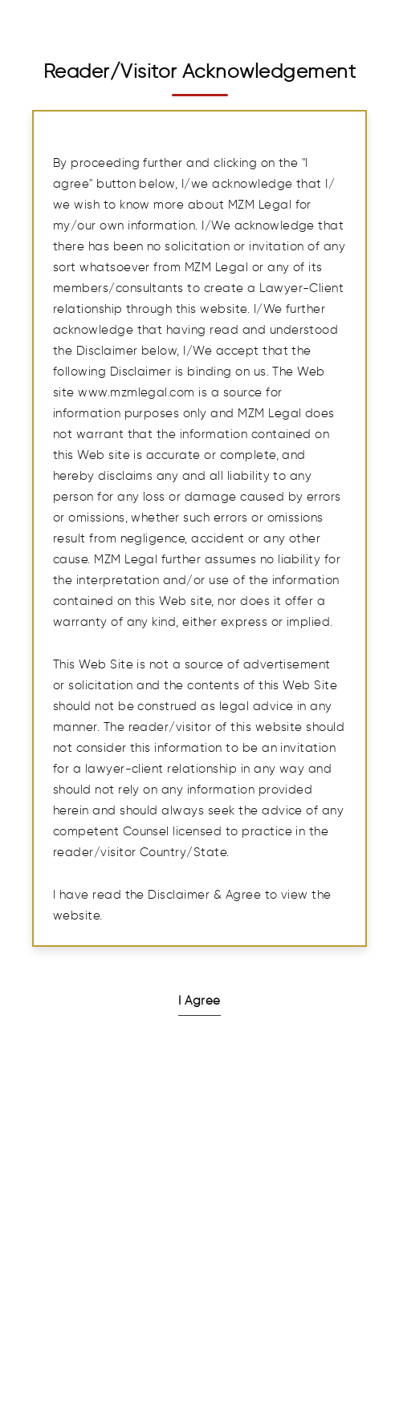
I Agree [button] (199, 1000)
